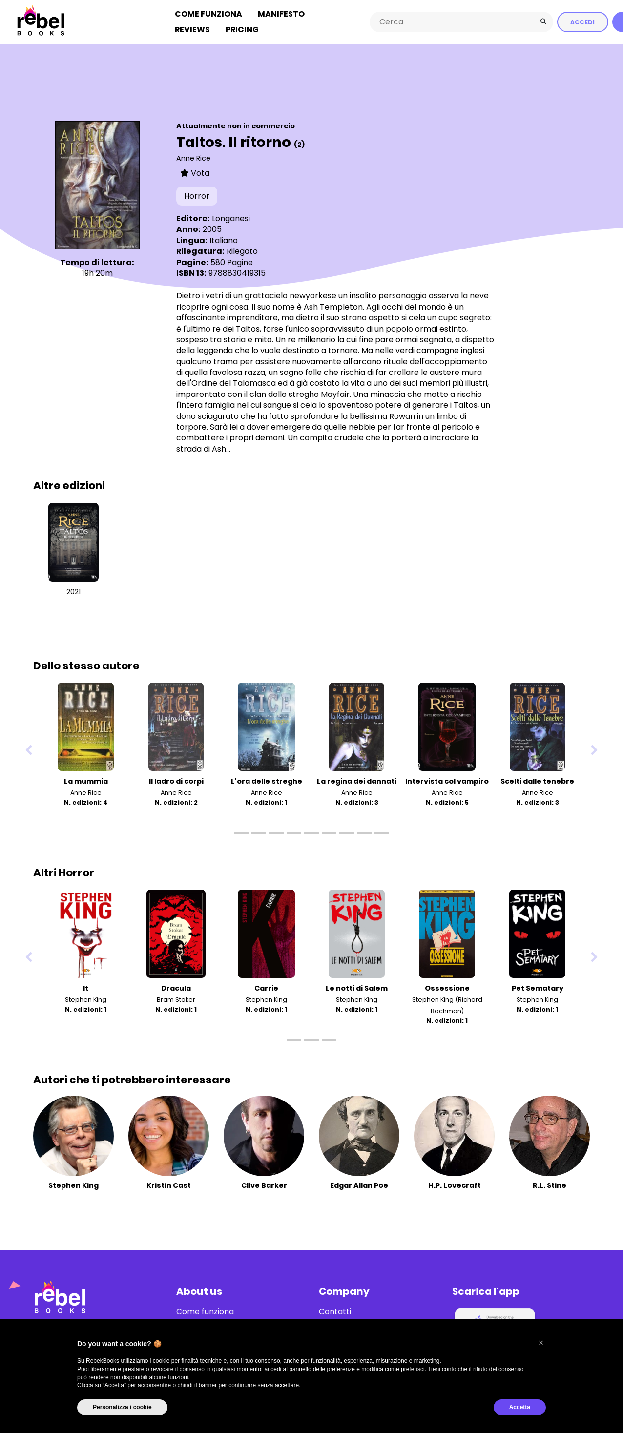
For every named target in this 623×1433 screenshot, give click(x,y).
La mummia (86, 781)
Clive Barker (264, 1185)
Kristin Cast (168, 1185)
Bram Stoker (176, 1000)
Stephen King (85, 1000)
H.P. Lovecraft (454, 1185)
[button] (541, 1342)
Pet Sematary (537, 988)
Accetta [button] (519, 1407)
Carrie (266, 988)
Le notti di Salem (357, 988)
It (85, 988)
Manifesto (281, 14)
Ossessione (447, 988)
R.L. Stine (549, 1185)
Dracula (176, 988)
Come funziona (208, 14)
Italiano (223, 240)
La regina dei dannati (356, 781)
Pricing (242, 29)
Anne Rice (193, 158)
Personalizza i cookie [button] (122, 1407)
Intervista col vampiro (447, 781)
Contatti (335, 1312)
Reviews (192, 29)
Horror (196, 196)
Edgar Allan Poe (359, 1185)
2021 (73, 592)
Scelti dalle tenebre (537, 781)
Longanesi (231, 218)
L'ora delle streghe (266, 781)
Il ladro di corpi (176, 781)
